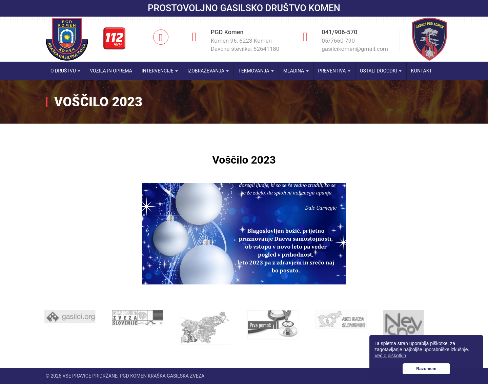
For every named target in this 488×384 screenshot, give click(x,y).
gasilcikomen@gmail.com (355, 48)
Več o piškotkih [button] (390, 355)
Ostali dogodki (381, 70)
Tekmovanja (256, 70)
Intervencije (160, 70)
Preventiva (334, 70)
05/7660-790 (338, 40)
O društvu (65, 70)
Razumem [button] (426, 368)
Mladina (296, 70)
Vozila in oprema (111, 70)
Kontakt (421, 70)
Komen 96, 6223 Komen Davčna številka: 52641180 (245, 44)
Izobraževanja (208, 70)
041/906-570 (339, 32)
